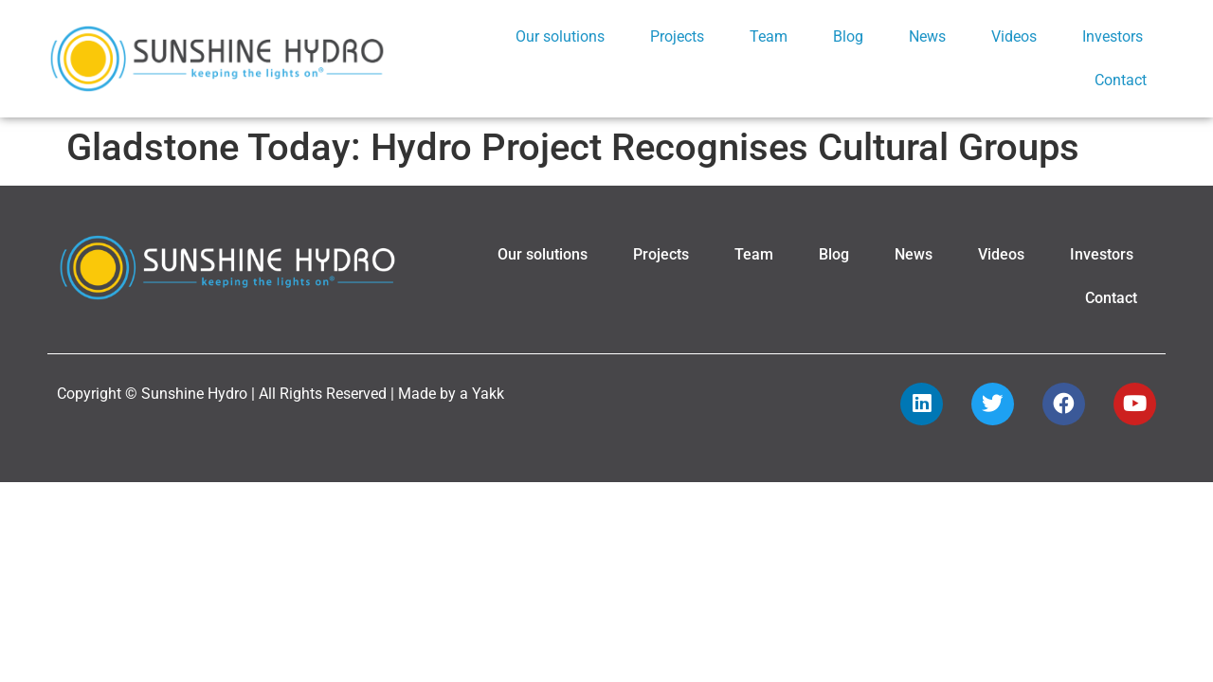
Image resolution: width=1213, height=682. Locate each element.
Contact (1121, 80)
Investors (1112, 36)
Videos (1014, 36)
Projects (677, 36)
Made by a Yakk (451, 394)
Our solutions (560, 36)
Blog (848, 36)
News (927, 36)
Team (769, 36)
